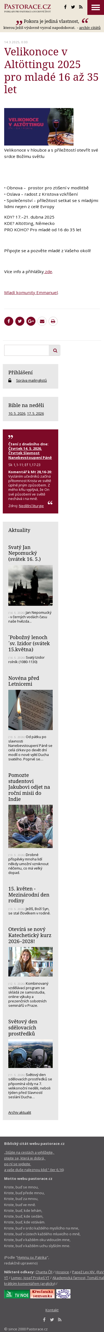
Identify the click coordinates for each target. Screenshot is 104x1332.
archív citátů (89, 27)
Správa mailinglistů (31, 380)
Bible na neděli (26, 405)
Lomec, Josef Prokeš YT (30, 1277)
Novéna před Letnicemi (23, 681)
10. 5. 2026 (16, 413)
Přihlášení (20, 372)
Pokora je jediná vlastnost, (52, 21)
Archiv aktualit (19, 1112)
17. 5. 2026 (35, 413)
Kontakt (52, 1309)
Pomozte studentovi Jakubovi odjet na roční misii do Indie (29, 787)
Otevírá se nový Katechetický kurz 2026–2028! (29, 935)
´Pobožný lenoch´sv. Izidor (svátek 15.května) (29, 643)
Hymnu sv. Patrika (32, 1257)
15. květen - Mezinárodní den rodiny (28, 894)
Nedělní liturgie (31, 505)
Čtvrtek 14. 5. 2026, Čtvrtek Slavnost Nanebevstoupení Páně (30, 453)
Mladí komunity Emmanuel (31, 292)
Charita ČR (43, 1271)
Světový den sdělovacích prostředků (22, 1027)
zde (48, 271)
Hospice (62, 1271)
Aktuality (19, 530)
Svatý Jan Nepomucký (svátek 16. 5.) (24, 553)
